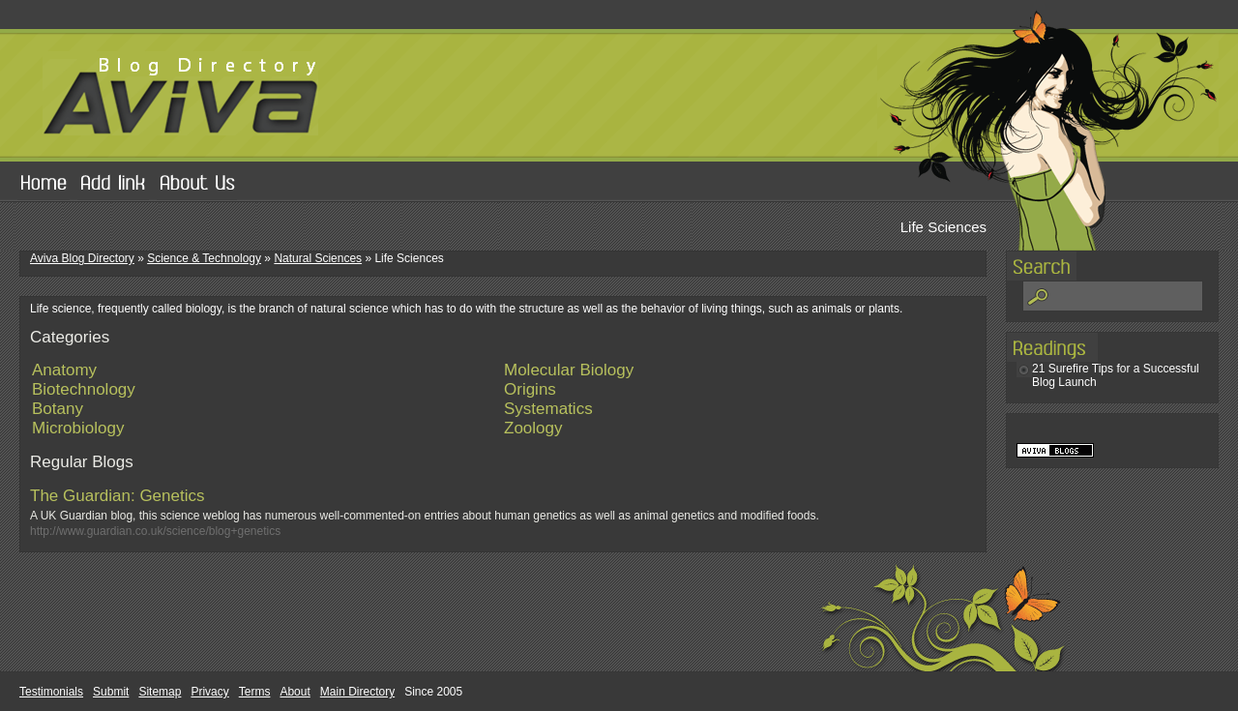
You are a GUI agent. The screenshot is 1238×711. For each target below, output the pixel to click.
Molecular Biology (569, 370)
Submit (111, 691)
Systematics (548, 409)
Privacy (209, 691)
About (295, 691)
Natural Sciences (318, 258)
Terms (255, 691)
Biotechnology (83, 389)
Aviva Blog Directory (82, 258)
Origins (530, 389)
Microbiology (78, 428)
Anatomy (64, 370)
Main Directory (357, 691)
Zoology (533, 428)
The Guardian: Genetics (117, 496)
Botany (57, 409)
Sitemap (159, 691)
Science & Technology (204, 258)
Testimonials (51, 691)
